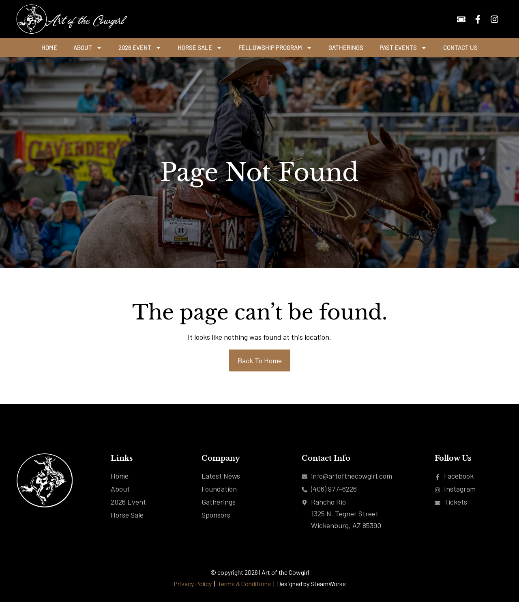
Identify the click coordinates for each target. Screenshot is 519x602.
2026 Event (139, 48)
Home (49, 47)
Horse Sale (200, 48)
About (87, 48)
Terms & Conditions (245, 583)
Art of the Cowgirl (83, 19)
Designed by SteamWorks (311, 583)
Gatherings (345, 47)
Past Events (403, 48)
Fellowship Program (275, 48)
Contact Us (460, 47)
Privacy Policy (193, 583)
